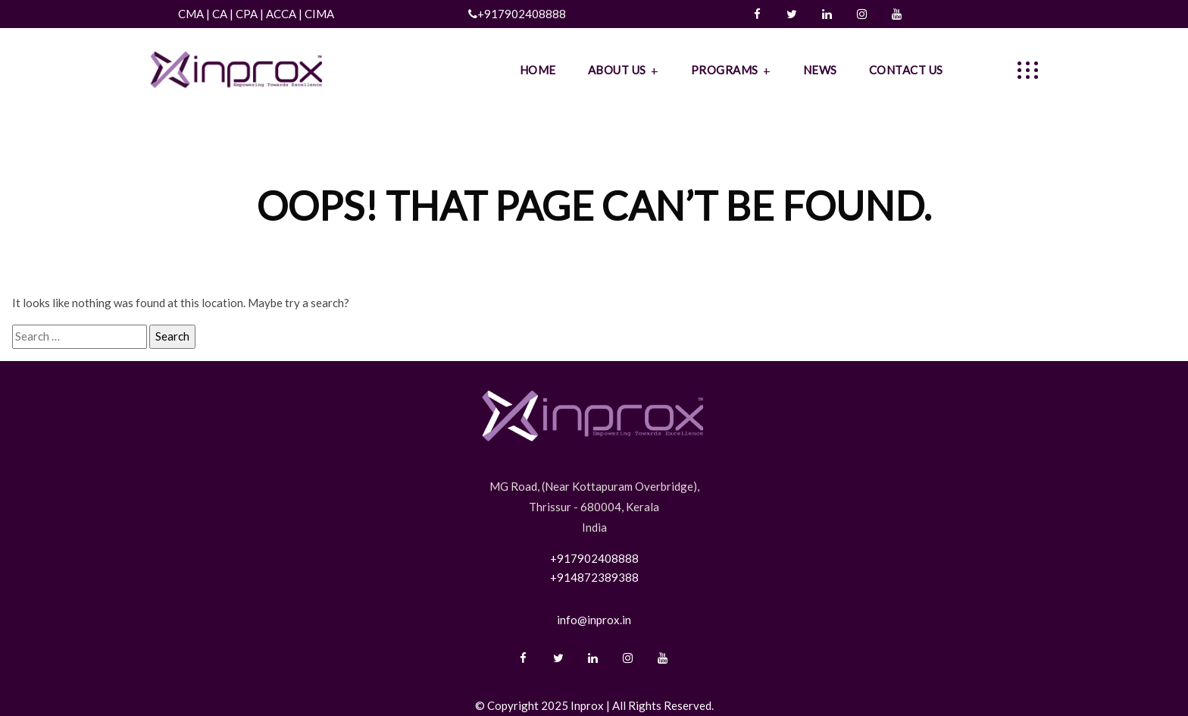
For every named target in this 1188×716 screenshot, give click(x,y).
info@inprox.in (594, 619)
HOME (538, 70)
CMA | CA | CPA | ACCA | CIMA (260, 13)
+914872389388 (594, 577)
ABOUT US (617, 70)
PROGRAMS (724, 70)
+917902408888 (521, 13)
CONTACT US (906, 70)
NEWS (820, 70)
